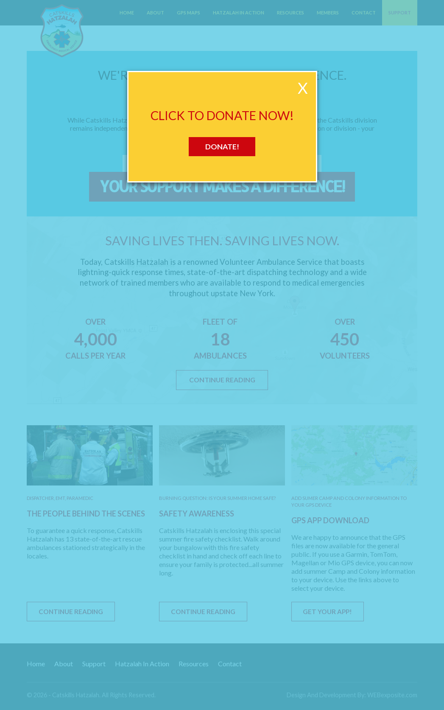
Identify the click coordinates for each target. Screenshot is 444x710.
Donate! (222, 146)
